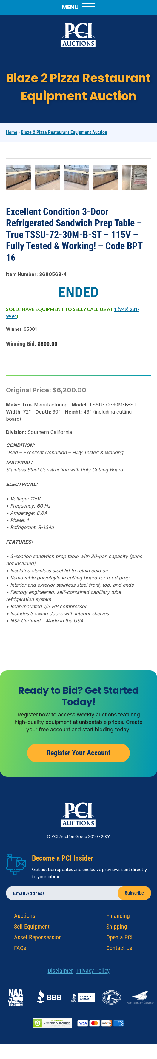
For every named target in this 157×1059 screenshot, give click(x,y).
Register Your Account (78, 754)
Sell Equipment (32, 928)
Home (11, 132)
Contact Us (119, 949)
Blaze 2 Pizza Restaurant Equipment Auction (64, 132)
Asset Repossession (38, 939)
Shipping (116, 928)
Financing (118, 917)
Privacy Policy (93, 972)
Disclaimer (60, 972)
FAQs (20, 949)
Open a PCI (119, 939)
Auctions (24, 917)
